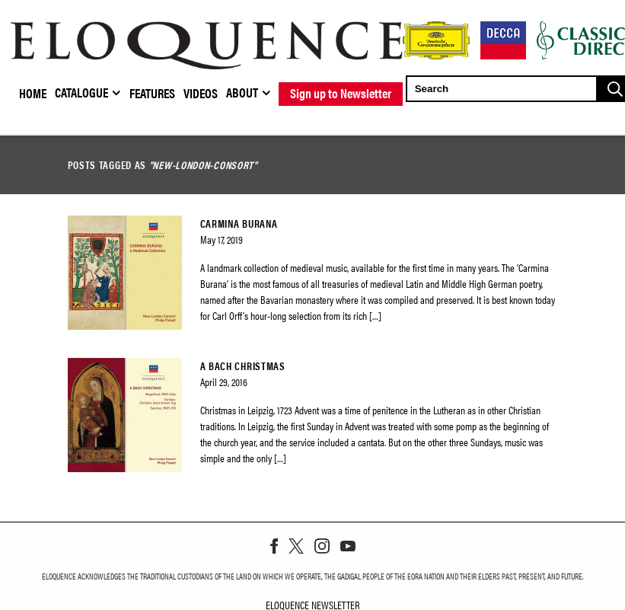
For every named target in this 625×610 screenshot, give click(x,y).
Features (152, 93)
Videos (200, 93)
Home (32, 93)
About (242, 92)
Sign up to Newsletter (340, 93)
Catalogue (81, 92)
